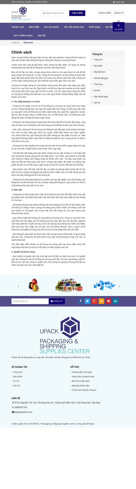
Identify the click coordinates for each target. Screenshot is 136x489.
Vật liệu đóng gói (101, 78)
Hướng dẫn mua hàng (82, 372)
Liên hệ (97, 103)
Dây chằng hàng (101, 96)
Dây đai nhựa (99, 72)
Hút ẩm (97, 90)
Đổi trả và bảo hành (81, 381)
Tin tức (16, 381)
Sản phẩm (98, 66)
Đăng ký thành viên (80, 385)
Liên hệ (16, 385)
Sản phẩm (17, 376)
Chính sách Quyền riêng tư (84, 390)
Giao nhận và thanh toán (83, 376)
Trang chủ (17, 372)
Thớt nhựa (98, 84)
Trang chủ (98, 60)
